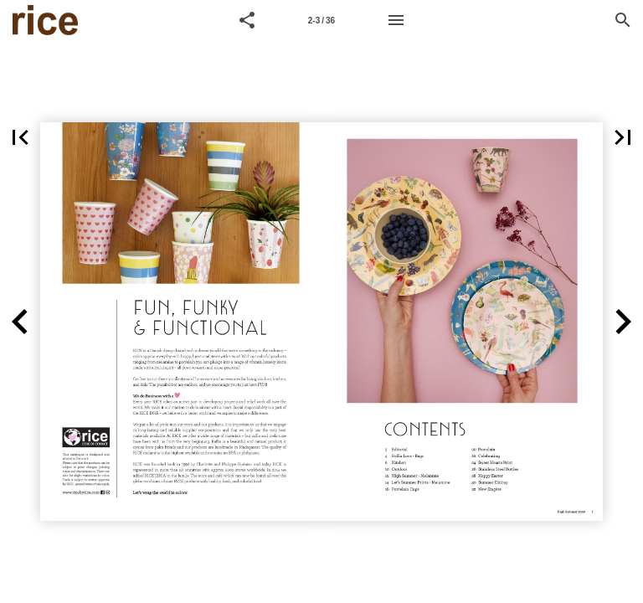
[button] (247, 20)
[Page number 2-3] (321, 20)
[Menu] (396, 20)
